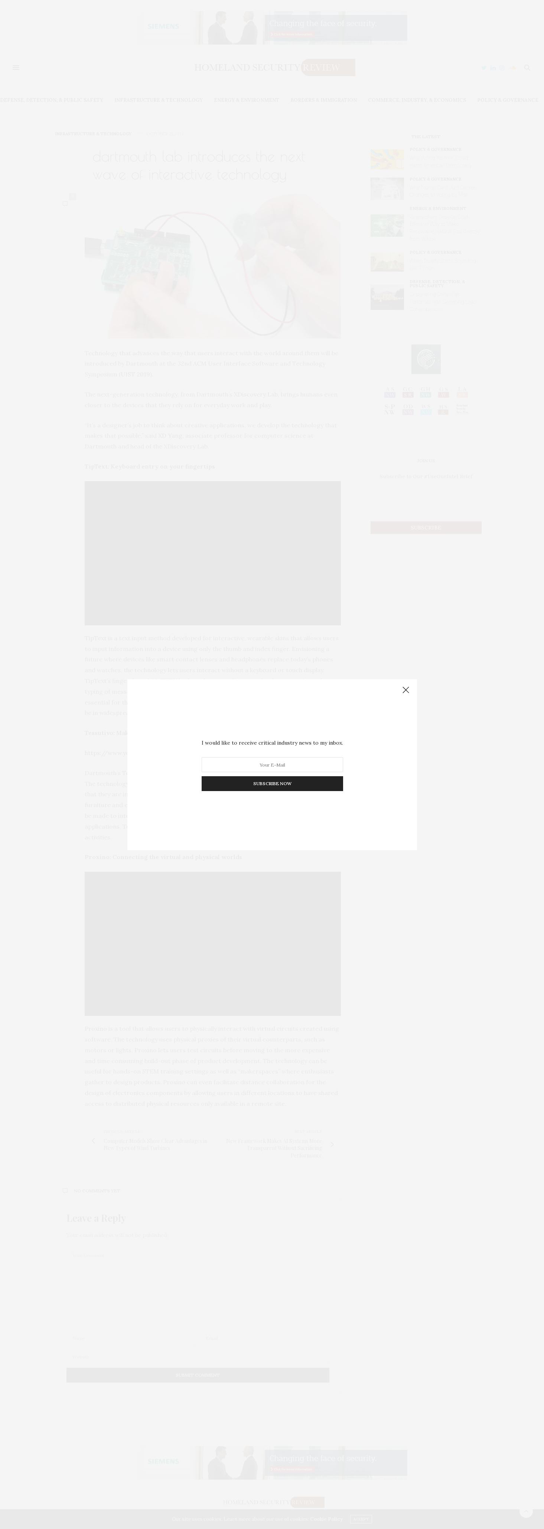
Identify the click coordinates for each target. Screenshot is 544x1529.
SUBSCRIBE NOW (272, 783)
